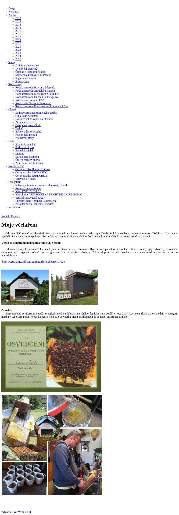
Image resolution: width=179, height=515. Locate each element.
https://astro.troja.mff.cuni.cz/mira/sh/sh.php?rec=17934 (33, 261)
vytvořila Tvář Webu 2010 (16, 511)
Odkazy (15, 216)
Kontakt (5, 216)
